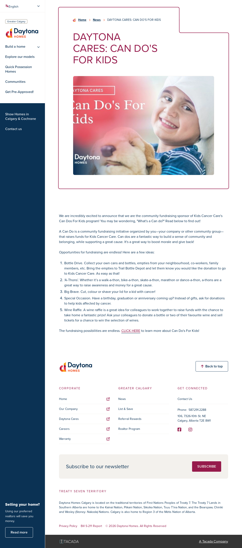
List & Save (125, 409)
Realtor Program (129, 429)
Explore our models (20, 56)
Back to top (212, 366)
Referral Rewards (130, 419)
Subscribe (206, 466)
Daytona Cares (84, 419)
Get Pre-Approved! (19, 92)
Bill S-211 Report (91, 526)
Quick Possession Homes (18, 69)
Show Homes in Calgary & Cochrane (20, 116)
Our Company (84, 409)
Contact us (13, 129)
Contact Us (185, 399)
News (97, 19)
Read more (19, 532)
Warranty (84, 439)
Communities (15, 81)
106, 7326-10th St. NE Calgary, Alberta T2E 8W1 (194, 418)
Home (82, 19)
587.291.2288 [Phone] (197, 410)
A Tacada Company (213, 541)
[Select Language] (23, 6)
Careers (84, 429)
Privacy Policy (68, 526)
